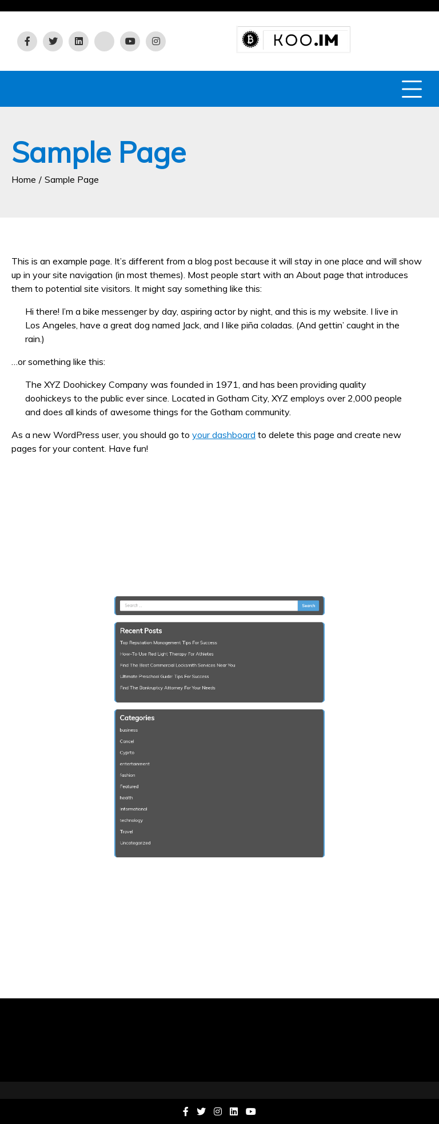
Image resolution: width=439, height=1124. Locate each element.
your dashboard (224, 434)
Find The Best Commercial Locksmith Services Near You (184, 675)
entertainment (149, 757)
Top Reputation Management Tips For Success (177, 657)
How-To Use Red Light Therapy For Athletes (175, 666)
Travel (142, 813)
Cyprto (143, 747)
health (142, 785)
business (144, 729)
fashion (143, 766)
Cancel (143, 738)
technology (146, 803)
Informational (148, 794)
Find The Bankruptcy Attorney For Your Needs (176, 694)
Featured (145, 775)
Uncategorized (149, 822)
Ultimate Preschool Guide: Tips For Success (174, 685)
